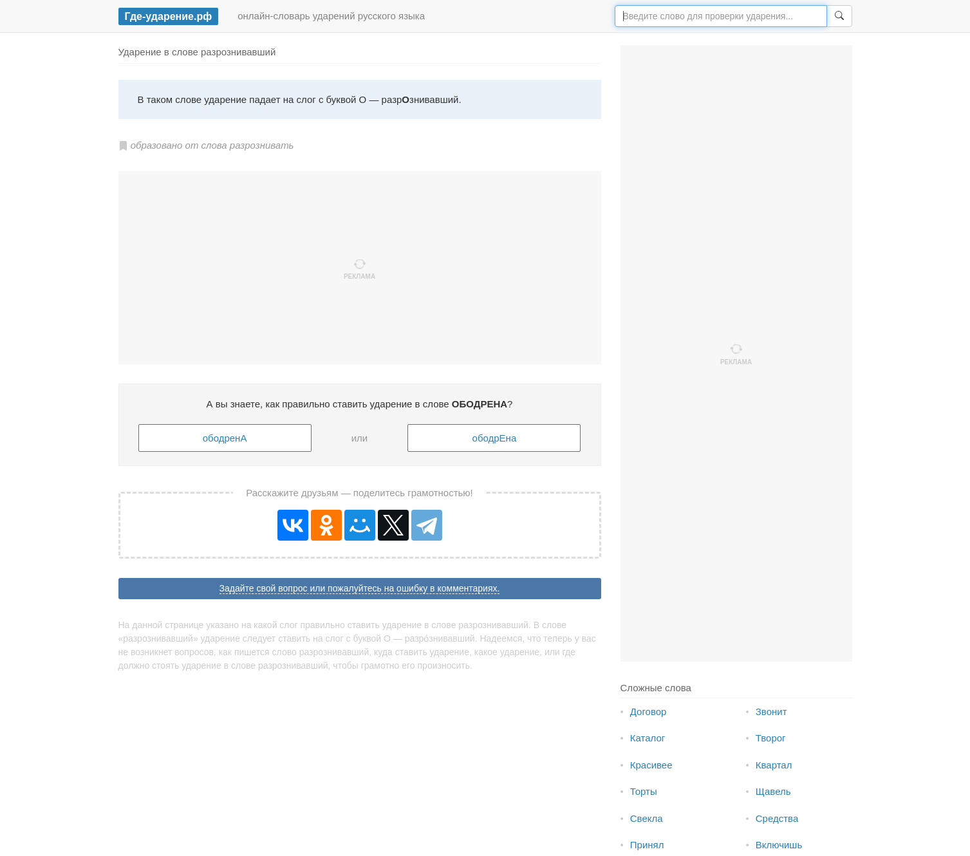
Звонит (771, 711)
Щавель (773, 791)
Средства (777, 818)
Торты (643, 791)
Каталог (648, 737)
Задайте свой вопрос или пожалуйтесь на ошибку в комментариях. (359, 588)
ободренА (225, 438)
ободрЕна (494, 438)
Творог (771, 737)
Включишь (779, 844)
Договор (648, 711)
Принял (647, 844)
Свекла (646, 818)
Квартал (774, 764)
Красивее (651, 764)
